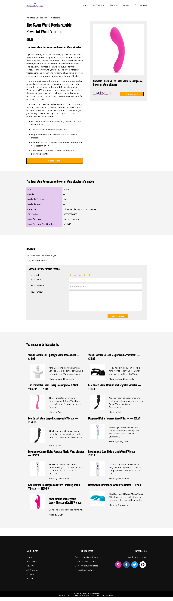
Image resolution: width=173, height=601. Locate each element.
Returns (30, 582)
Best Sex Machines (86, 573)
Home (85, 5)
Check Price (132, 94)
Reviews (113, 5)
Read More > (55, 161)
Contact (30, 578)
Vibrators (55, 18)
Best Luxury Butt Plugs (86, 561)
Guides (126, 5)
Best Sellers (98, 5)
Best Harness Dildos (86, 565)
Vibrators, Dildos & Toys (37, 18)
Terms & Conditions (65, 599)
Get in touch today (137, 561)
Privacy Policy (89, 599)
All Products (141, 5)
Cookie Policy (78, 599)
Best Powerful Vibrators (86, 569)
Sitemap (111, 599)
